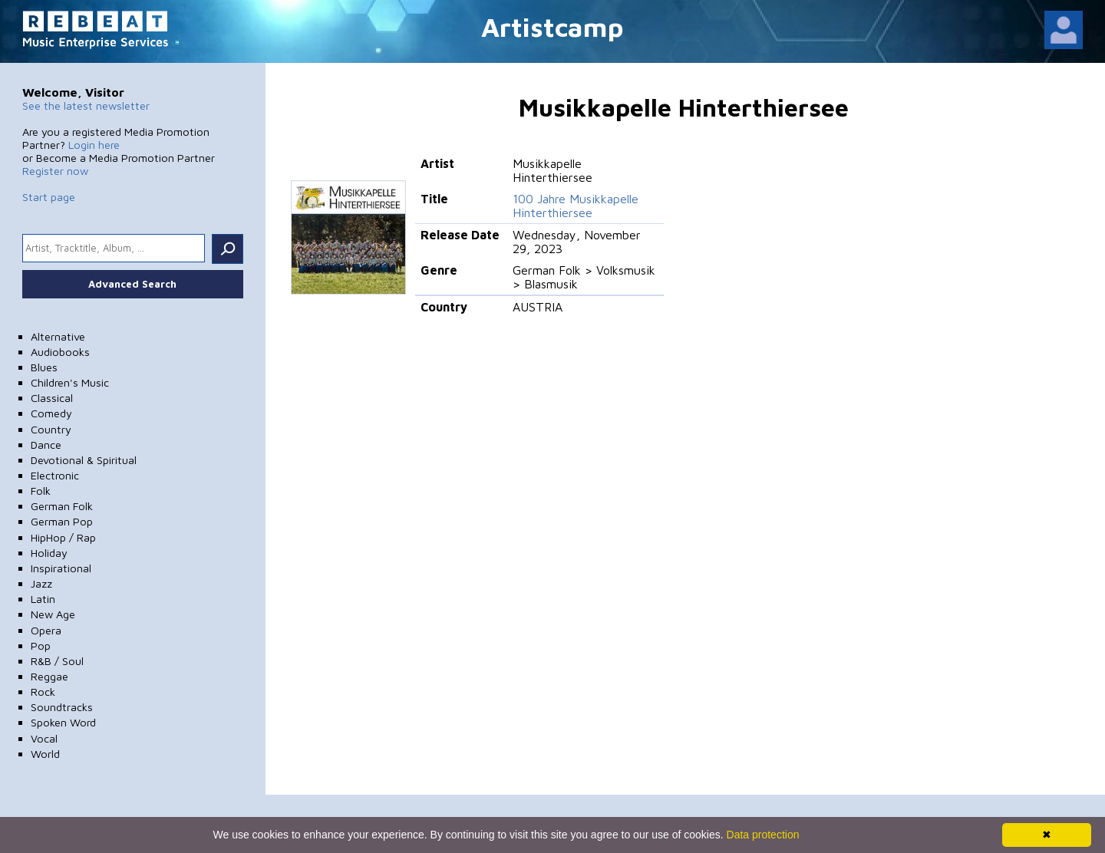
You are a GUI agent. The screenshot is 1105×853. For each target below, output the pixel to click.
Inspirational (61, 568)
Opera (46, 630)
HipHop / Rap (63, 537)
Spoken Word (63, 722)
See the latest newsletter (86, 105)
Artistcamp (552, 26)
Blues (44, 367)
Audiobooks (60, 351)
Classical (52, 397)
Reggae (49, 676)
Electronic (55, 475)
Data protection (763, 834)
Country (51, 429)
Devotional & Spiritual (84, 459)
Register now (55, 170)
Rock (43, 691)
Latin (43, 598)
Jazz (41, 583)
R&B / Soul (57, 660)
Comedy (51, 413)
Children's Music (70, 382)
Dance (46, 444)
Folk (41, 490)
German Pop (62, 521)
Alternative (58, 336)
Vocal (44, 738)
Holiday (49, 552)
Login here (94, 144)
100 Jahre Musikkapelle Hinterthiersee (575, 205)
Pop (41, 645)
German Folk (62, 505)
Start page (48, 196)
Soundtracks (62, 706)
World (45, 753)
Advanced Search (132, 284)
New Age (53, 614)
